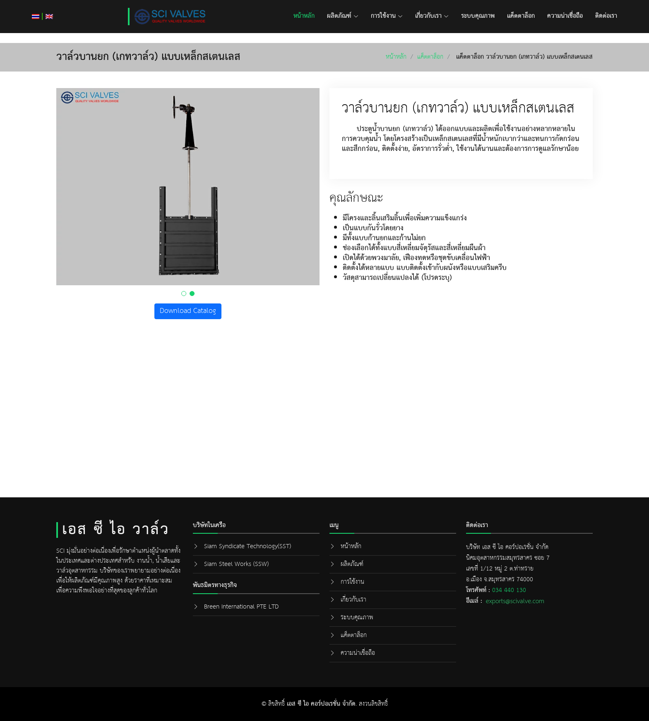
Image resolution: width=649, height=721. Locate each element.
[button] (183, 293)
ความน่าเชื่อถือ (565, 16)
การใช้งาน (387, 16)
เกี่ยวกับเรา (432, 16)
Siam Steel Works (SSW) (236, 564)
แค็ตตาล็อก (521, 16)
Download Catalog (188, 311)
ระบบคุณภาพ (478, 16)
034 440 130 (509, 590)
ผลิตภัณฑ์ (342, 16)
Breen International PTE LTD (241, 606)
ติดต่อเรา (606, 16)
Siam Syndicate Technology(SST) (247, 546)
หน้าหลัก (304, 16)
